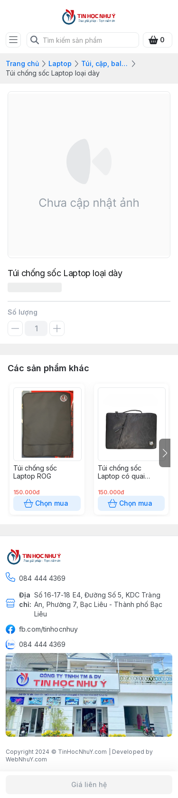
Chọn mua (47, 503)
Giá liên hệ (89, 784)
